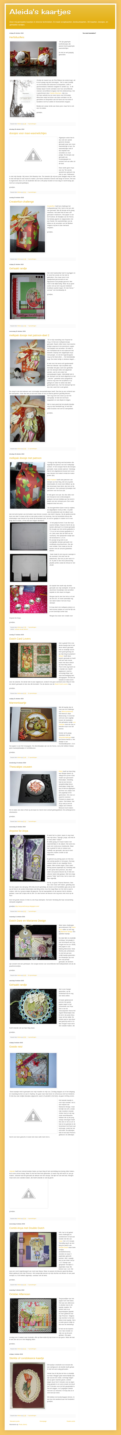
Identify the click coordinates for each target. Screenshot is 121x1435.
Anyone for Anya (18, 830)
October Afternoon (19, 1294)
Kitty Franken (51, 480)
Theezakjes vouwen (20, 766)
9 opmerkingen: (32, 123)
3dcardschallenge (65, 737)
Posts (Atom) (23, 1424)
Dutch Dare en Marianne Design (27, 920)
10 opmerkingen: (32, 693)
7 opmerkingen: (32, 326)
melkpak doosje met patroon (25, 458)
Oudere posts (71, 1421)
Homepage (43, 1421)
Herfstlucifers (16, 37)
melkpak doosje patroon (21, 629)
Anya (60, 1241)
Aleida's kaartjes (40, 11)
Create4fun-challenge (21, 201)
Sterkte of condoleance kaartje (26, 1358)
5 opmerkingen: (32, 1037)
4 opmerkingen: (32, 1218)
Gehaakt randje (18, 268)
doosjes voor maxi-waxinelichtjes (28, 133)
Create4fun (51, 206)
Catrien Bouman (55, 93)
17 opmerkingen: (32, 757)
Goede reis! (16, 1046)
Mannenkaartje (17, 702)
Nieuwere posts (15, 1421)
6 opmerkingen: (32, 192)
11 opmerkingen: (32, 448)
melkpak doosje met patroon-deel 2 (29, 335)
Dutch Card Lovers (20, 638)
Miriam (61, 656)
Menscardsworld (67, 711)
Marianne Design (66, 931)
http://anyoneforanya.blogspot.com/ (27, 906)
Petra (60, 771)
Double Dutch (63, 1247)
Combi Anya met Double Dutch (26, 1228)
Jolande (12, 1171)
